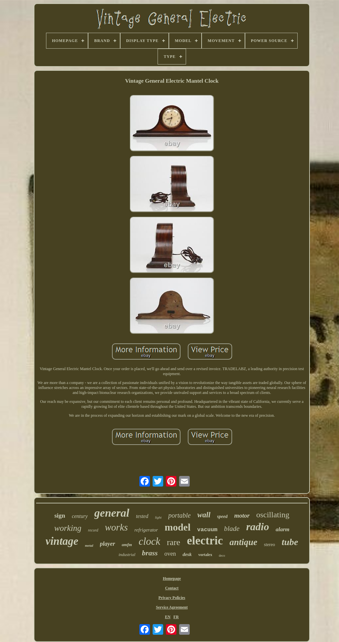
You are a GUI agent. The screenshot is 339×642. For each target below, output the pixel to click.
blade (232, 529)
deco (222, 555)
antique (243, 542)
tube (290, 542)
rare (173, 542)
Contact (172, 588)
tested (142, 516)
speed (222, 516)
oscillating (272, 514)
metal (89, 545)
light (158, 517)
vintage (62, 541)
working (67, 528)
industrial (127, 554)
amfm (127, 544)
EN (167, 617)
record (93, 530)
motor (241, 515)
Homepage (172, 578)
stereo (269, 544)
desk (187, 554)
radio (257, 527)
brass (150, 553)
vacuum (207, 530)
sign (59, 515)
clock (149, 541)
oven (170, 553)
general (111, 513)
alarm (283, 529)
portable (179, 515)
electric (205, 540)
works (116, 527)
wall (204, 515)
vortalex (205, 554)
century (80, 516)
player (107, 543)
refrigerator (146, 530)
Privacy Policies (172, 597)
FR (176, 617)
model (177, 527)
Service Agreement (172, 607)
